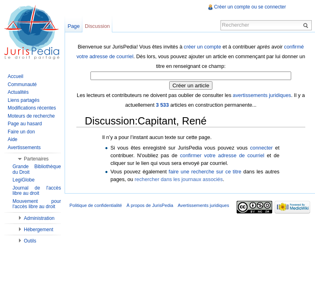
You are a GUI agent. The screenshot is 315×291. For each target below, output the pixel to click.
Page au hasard (25, 124)
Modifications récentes (32, 108)
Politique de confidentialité (95, 205)
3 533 (162, 105)
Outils (30, 241)
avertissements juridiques (262, 95)
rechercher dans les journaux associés (178, 179)
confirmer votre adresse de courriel (222, 155)
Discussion (97, 26)
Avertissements (24, 147)
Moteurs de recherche (31, 116)
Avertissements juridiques (203, 205)
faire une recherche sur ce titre (205, 172)
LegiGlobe (24, 180)
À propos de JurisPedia (149, 205)
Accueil (15, 76)
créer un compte (202, 47)
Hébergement (38, 229)
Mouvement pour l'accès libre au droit (37, 204)
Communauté (22, 84)
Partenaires (36, 159)
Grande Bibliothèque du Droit (37, 169)
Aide (12, 139)
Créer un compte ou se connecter (250, 7)
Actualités (18, 92)
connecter (261, 148)
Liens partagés (24, 100)
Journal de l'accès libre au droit (37, 190)
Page (73, 26)
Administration (39, 218)
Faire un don (21, 132)
